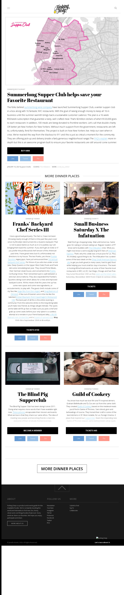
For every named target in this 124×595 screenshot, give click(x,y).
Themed (36, 219)
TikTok (49, 513)
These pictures (19, 412)
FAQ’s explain (100, 138)
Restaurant (20, 89)
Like (12, 158)
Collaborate (74, 510)
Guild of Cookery (91, 394)
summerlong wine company (38, 107)
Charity (95, 219)
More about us (17, 523)
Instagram (50, 510)
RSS (48, 523)
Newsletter (51, 505)
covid (59, 167)
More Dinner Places (62, 468)
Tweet (25, 158)
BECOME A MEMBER (33, 430)
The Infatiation (45, 167)
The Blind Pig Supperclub (33, 397)
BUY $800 (25, 150)
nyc (63, 167)
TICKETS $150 (32, 330)
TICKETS (91, 286)
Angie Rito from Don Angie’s (29, 291)
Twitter (49, 520)
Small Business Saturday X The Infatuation (91, 229)
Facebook (50, 518)
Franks (52, 271)
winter (67, 167)
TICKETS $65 (91, 430)
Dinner (10, 89)
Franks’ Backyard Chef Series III (33, 226)
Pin (38, 158)
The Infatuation (95, 248)
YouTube (50, 508)
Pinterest (50, 515)
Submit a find (74, 505)
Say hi (72, 508)
